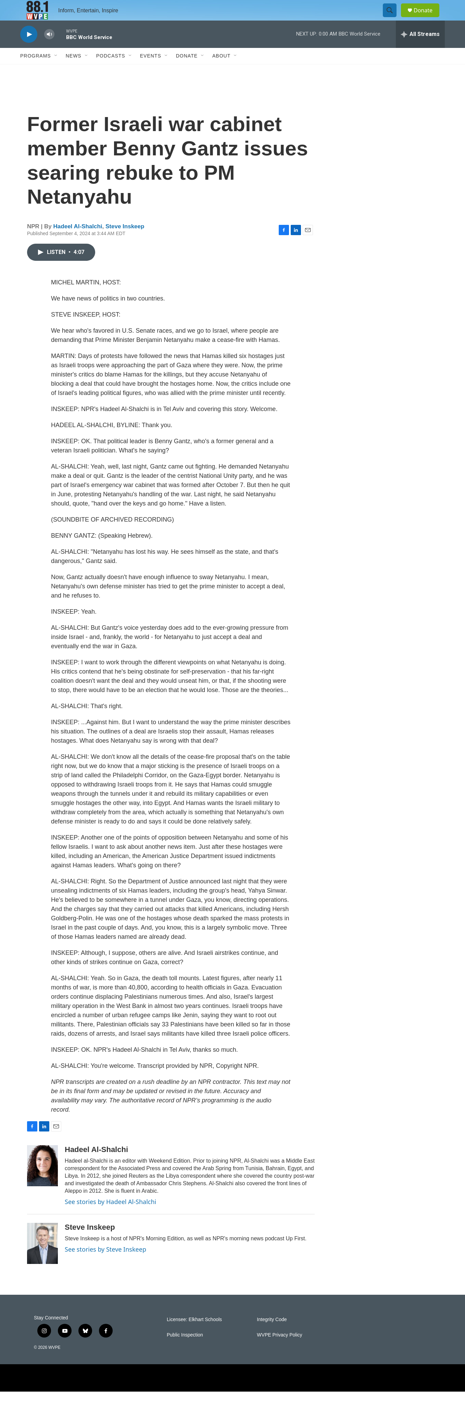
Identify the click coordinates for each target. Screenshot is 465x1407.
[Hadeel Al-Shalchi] (42, 1181)
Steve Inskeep (124, 242)
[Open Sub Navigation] (56, 71)
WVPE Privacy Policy (279, 1350)
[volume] (49, 49)
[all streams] (420, 49)
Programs (35, 71)
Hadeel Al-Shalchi (77, 242)
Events (150, 71)
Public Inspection (185, 1350)
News (73, 71)
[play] (28, 50)
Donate (427, 18)
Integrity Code (272, 1335)
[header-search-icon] (393, 18)
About (221, 71)
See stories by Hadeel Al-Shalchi (110, 1217)
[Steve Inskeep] (42, 1258)
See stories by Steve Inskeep (105, 1265)
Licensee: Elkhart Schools (194, 1335)
